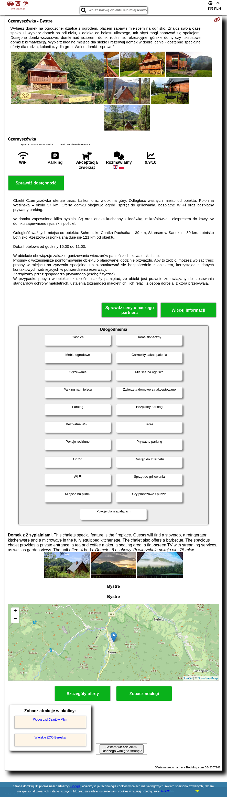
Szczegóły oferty (83, 693)
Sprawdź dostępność (36, 183)
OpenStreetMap (208, 678)
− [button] (15, 619)
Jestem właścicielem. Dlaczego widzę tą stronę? (122, 749)
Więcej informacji (188, 310)
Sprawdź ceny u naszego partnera (129, 310)
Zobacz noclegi (144, 693)
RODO (165, 791)
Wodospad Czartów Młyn (50, 719)
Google (75, 786)
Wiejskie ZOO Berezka (50, 737)
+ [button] (15, 611)
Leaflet (188, 678)
